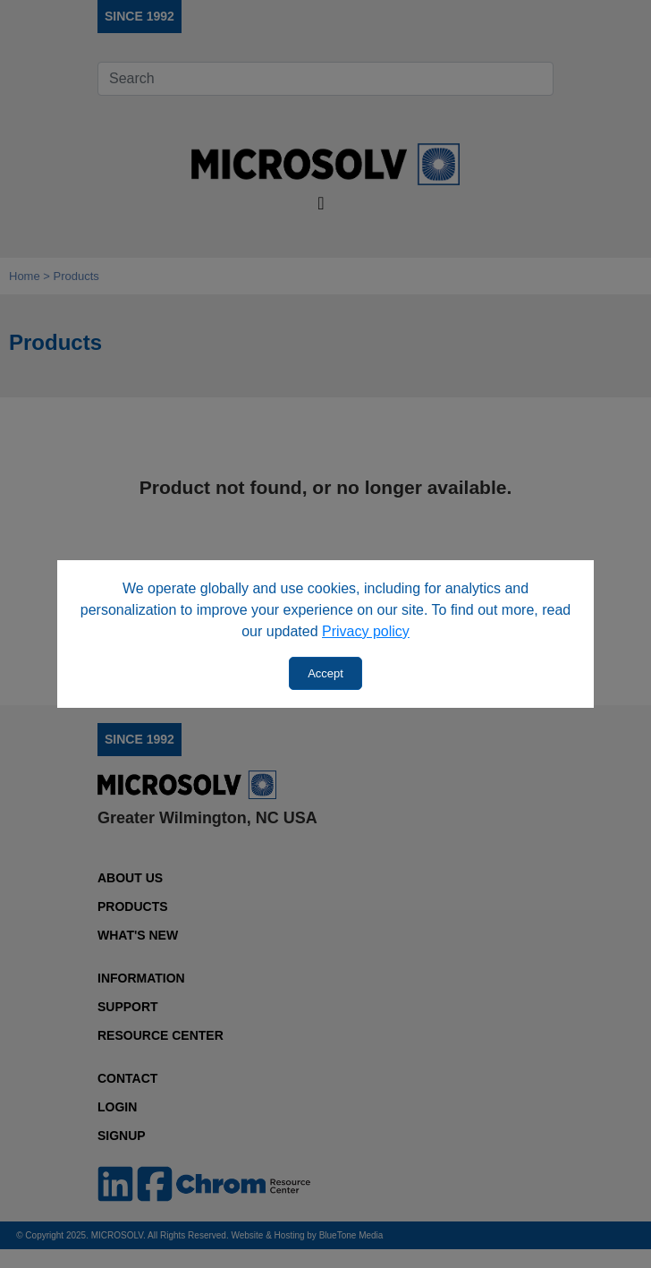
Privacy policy (366, 631)
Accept (325, 673)
